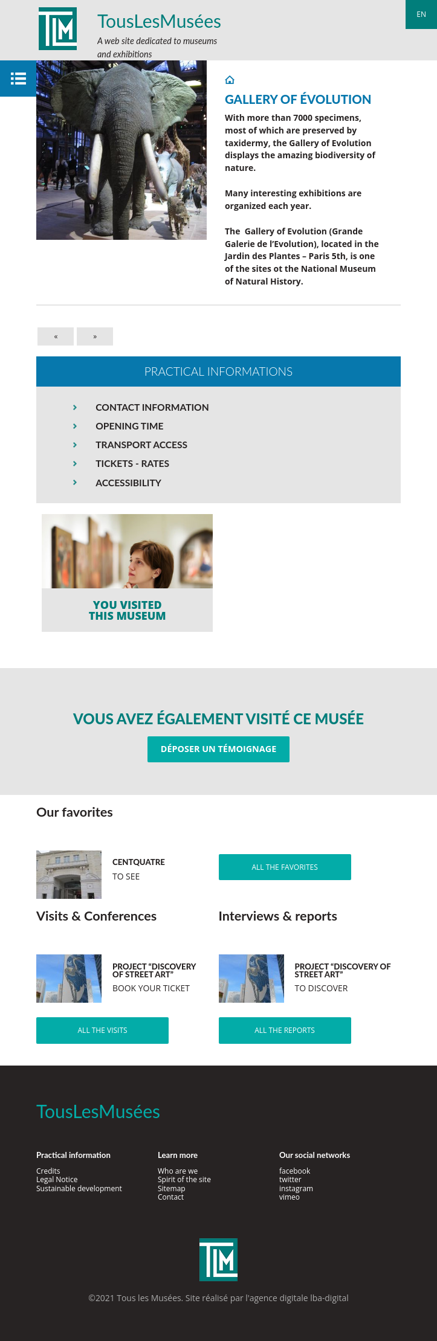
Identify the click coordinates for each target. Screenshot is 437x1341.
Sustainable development (79, 1188)
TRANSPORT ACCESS (141, 444)
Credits (48, 1171)
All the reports (284, 1030)
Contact (171, 1197)
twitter (290, 1179)
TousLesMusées (159, 20)
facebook (294, 1171)
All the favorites (284, 867)
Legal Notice (56, 1179)
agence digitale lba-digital (299, 1298)
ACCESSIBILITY (128, 482)
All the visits (103, 1030)
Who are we (178, 1171)
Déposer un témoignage (218, 748)
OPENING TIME (129, 425)
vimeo (289, 1197)
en (421, 14)
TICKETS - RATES (132, 463)
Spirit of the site (184, 1179)
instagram (296, 1188)
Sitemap (172, 1188)
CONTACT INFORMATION (152, 407)
